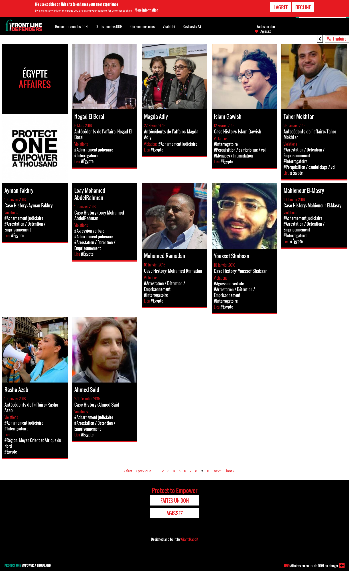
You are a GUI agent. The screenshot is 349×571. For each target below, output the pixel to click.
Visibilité (169, 26)
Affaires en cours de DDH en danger (311, 565)
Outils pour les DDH (109, 26)
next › (218, 471)
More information (146, 9)
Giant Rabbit (189, 539)
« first (128, 471)
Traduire (340, 38)
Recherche (192, 26)
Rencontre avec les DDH (71, 26)
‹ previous (143, 471)
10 (208, 471)
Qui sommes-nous (142, 26)
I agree (281, 6)
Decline (303, 6)
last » (230, 471)
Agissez (265, 31)
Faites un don (266, 26)
